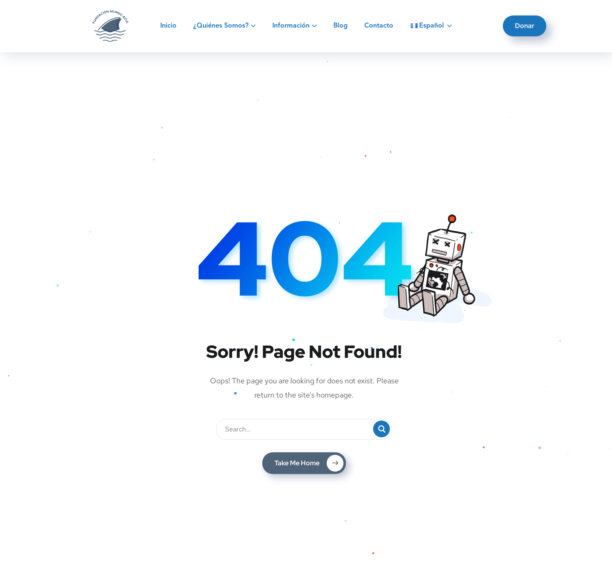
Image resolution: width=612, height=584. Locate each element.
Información (291, 26)
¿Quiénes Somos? (220, 26)
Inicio (168, 26)
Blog (340, 26)
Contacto (378, 26)
